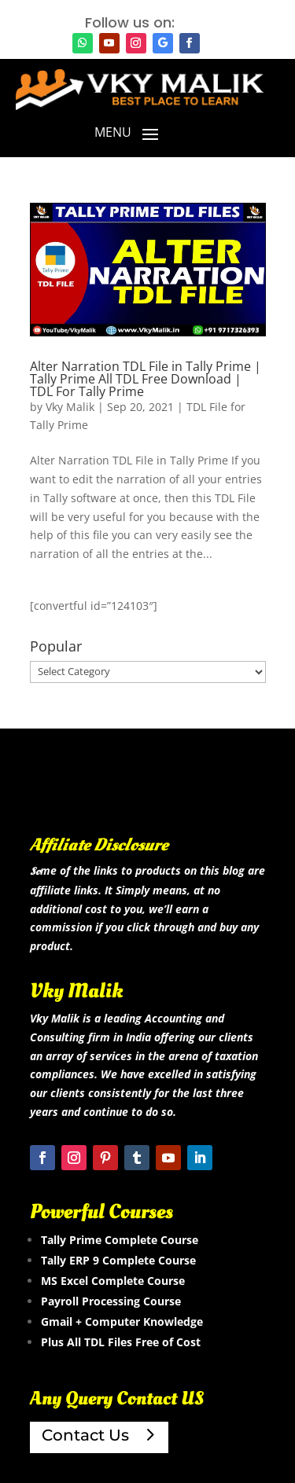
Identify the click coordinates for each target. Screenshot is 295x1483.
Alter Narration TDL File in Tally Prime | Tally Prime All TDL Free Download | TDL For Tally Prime (145, 379)
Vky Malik (70, 406)
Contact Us (85, 1435)
